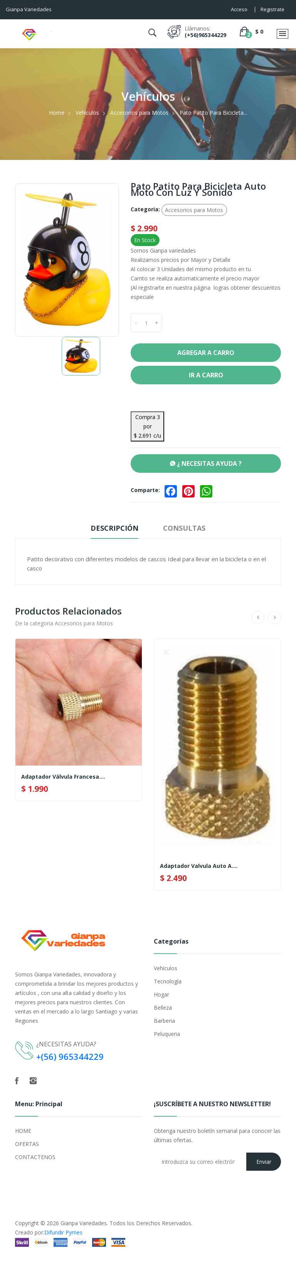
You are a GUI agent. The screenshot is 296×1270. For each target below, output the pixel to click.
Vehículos (87, 112)
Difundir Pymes (63, 1232)
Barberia (164, 1020)
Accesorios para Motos (139, 112)
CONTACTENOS (35, 1157)
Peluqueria (167, 1033)
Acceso (239, 9)
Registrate (272, 9)
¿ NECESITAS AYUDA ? (206, 463)
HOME (23, 1130)
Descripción (114, 528)
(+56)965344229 (205, 35)
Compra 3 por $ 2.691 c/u (147, 426)
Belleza (163, 1007)
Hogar (161, 994)
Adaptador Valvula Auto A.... (199, 866)
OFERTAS (27, 1144)
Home (56, 112)
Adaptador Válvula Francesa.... (63, 776)
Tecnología (168, 981)
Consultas (184, 528)
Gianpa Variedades (84, 1223)
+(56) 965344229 (70, 1056)
